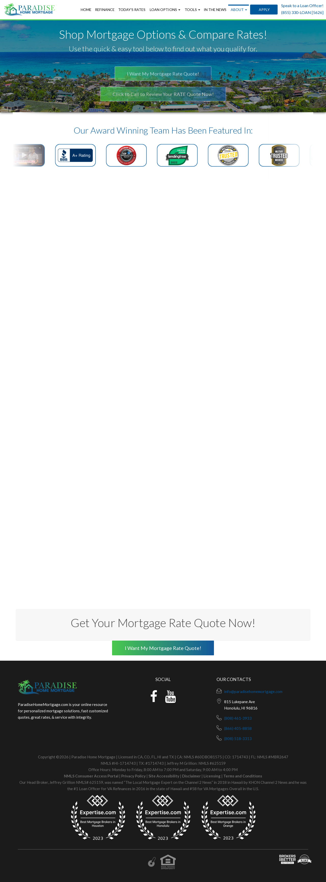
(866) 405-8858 (238, 728)
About (238, 9)
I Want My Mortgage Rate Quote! (163, 74)
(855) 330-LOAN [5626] (302, 12)
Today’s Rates (131, 9)
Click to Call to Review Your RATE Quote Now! (163, 94)
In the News (215, 9)
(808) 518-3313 (238, 738)
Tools (192, 9)
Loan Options (164, 9)
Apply (264, 9)
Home (86, 9)
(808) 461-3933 (238, 718)
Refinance (105, 9)
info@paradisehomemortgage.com (253, 691)
